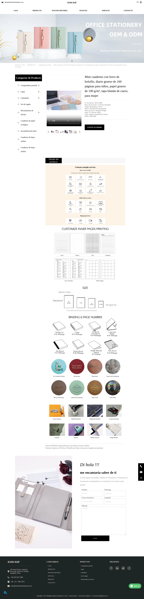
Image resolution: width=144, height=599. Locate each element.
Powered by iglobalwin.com (100, 596)
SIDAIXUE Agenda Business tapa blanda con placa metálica (70, 446)
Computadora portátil (44, 65)
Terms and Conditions (84, 596)
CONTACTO (128, 10)
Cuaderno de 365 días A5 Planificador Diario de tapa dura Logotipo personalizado (77, 448)
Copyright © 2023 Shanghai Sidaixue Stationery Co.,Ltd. (51, 596)
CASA (16, 10)
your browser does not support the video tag (64, 100)
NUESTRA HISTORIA (59, 10)
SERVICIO (106, 10)
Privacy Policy (73, 596)
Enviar (95, 538)
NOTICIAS (83, 10)
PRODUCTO (37, 10)
